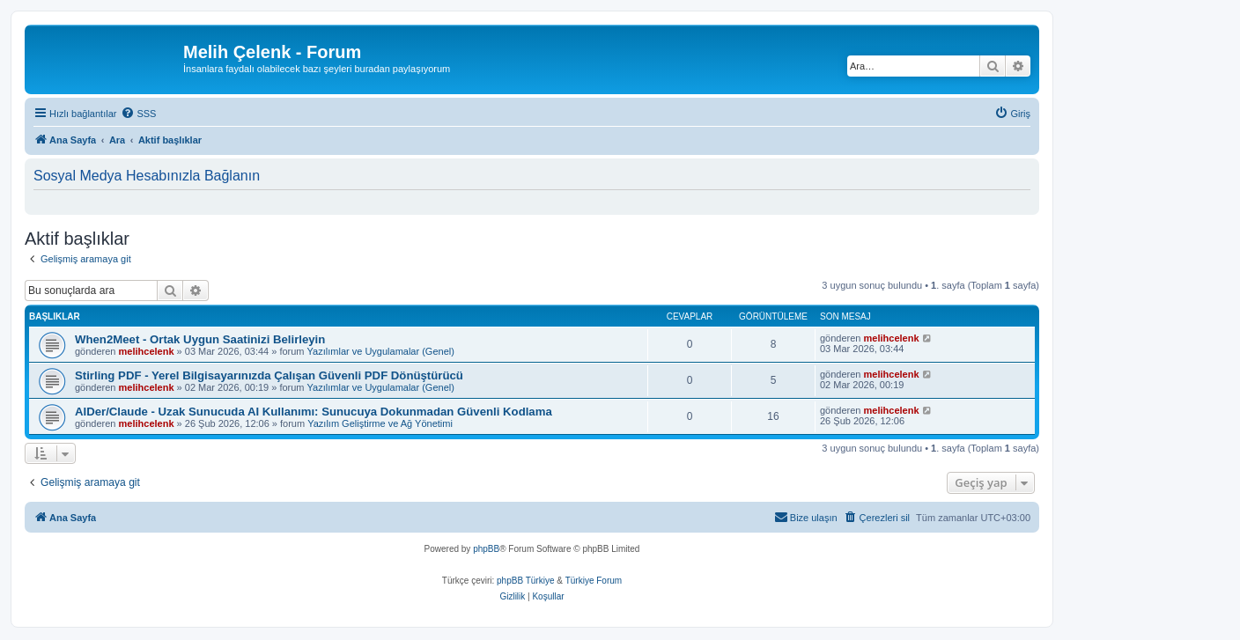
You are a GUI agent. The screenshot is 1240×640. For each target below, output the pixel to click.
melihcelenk (146, 351)
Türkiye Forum (593, 580)
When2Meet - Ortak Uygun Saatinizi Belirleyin (200, 339)
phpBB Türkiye (525, 580)
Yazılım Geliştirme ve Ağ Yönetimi (380, 423)
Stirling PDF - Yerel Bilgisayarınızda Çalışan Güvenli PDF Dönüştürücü (269, 375)
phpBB (486, 549)
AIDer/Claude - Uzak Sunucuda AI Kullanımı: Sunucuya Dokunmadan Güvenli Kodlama (313, 411)
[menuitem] (138, 113)
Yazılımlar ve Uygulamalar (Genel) (380, 351)
